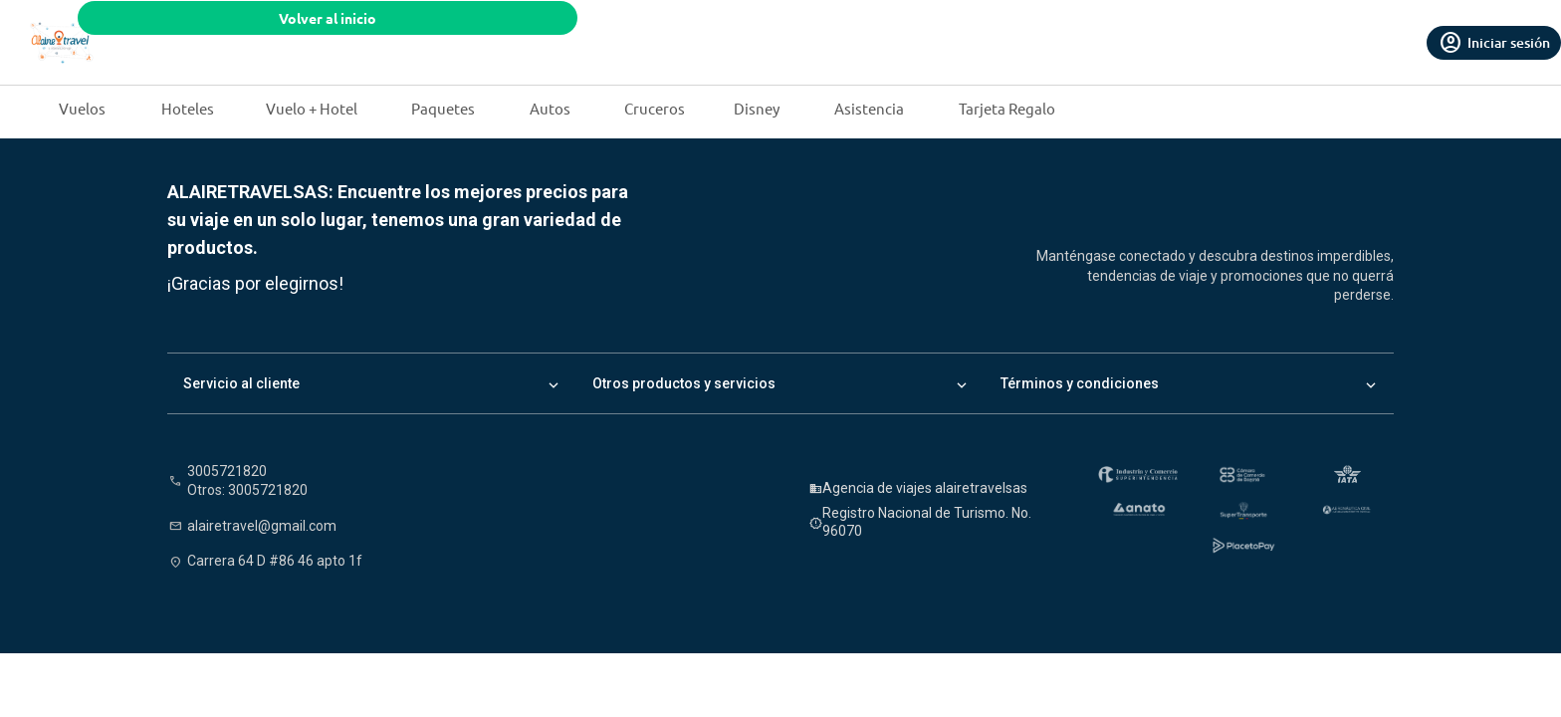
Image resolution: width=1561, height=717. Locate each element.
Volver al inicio (327, 18)
